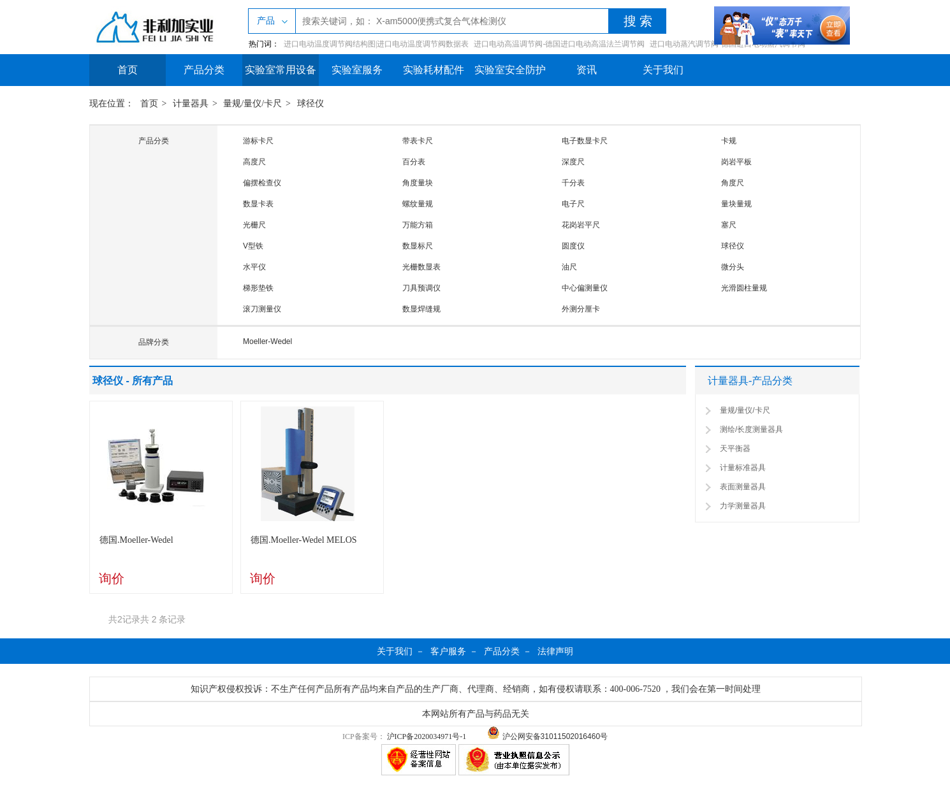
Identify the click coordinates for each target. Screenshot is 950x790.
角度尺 (732, 182)
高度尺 (254, 161)
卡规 (728, 140)
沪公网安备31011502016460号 (547, 736)
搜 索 (638, 21)
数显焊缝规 (421, 309)
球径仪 (310, 103)
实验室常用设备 (280, 69)
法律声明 (555, 651)
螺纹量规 (417, 203)
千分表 (573, 182)
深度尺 (573, 161)
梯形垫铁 (258, 288)
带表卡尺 (417, 140)
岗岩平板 (736, 161)
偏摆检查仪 (262, 182)
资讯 (586, 69)
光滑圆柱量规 (744, 288)
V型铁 (253, 245)
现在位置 (107, 103)
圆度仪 (573, 245)
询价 (111, 578)
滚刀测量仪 (262, 309)
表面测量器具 (743, 486)
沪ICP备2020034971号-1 (427, 736)
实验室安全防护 (510, 69)
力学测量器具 (743, 505)
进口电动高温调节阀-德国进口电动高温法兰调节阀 (559, 44)
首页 (127, 69)
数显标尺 (417, 245)
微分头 (732, 266)
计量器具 (190, 103)
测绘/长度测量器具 (751, 429)
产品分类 (204, 69)
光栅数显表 (421, 266)
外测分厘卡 (581, 309)
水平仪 (254, 266)
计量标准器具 (743, 467)
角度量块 (417, 182)
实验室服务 (357, 69)
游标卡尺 (258, 140)
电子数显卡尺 (585, 140)
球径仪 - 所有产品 (132, 380)
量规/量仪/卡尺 (252, 103)
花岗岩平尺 (581, 224)
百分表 (413, 161)
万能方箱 (417, 224)
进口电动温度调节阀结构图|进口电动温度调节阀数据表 (376, 44)
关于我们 (663, 69)
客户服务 (448, 651)
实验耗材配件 (433, 69)
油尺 (569, 266)
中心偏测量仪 (585, 288)
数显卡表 (258, 203)
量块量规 (736, 203)
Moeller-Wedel (267, 341)
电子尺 (573, 203)
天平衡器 (735, 448)
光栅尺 (254, 224)
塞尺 (728, 224)
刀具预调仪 (421, 288)
